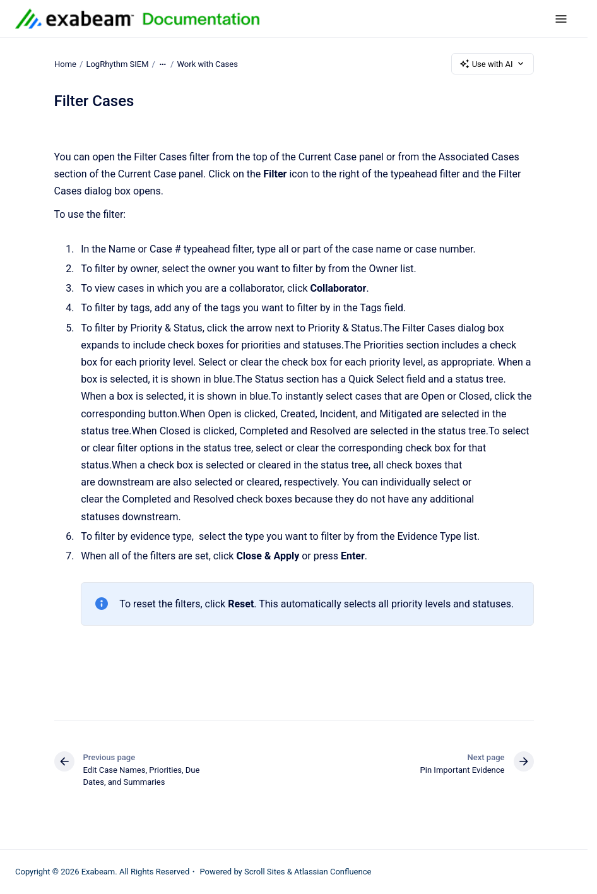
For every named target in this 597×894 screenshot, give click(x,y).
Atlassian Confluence (332, 871)
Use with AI (492, 64)
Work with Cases (207, 63)
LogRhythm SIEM (117, 63)
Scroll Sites (264, 871)
